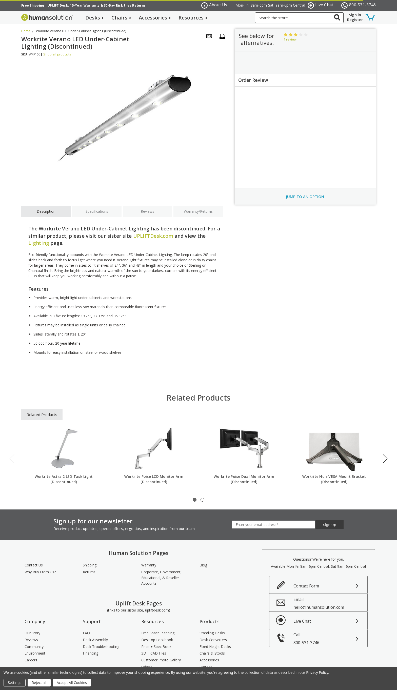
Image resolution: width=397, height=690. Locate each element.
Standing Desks (212, 632)
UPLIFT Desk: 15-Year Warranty (74, 5)
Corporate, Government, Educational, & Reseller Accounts (161, 577)
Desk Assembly (95, 639)
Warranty (148, 565)
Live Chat (320, 5)
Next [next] (385, 458)
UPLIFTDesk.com (153, 236)
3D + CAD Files (153, 653)
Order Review (253, 80)
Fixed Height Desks (215, 646)
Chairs (121, 17)
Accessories (155, 17)
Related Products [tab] (42, 414)
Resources (192, 17)
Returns (89, 571)
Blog (203, 565)
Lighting (38, 243)
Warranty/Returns (198, 211)
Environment (35, 653)
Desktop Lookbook (157, 639)
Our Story (32, 632)
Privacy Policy (317, 672)
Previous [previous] (12, 458)
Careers (31, 660)
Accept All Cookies (72, 682)
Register (355, 19)
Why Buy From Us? (40, 571)
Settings (14, 682)
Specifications (97, 211)
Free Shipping (32, 5)
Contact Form (306, 586)
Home (25, 31)
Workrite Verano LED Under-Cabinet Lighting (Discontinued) (81, 31)
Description (46, 211)
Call (330, 639)
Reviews (147, 211)
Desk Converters (213, 639)
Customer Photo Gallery (161, 660)
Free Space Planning (157, 632)
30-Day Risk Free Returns (125, 5)
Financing (90, 653)
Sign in (355, 14)
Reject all (39, 682)
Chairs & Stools (212, 653)
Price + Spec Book (156, 646)
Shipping (89, 565)
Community (34, 646)
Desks (94, 17)
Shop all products (57, 54)
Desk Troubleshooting (101, 646)
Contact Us (34, 565)
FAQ (86, 632)
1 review (290, 39)
